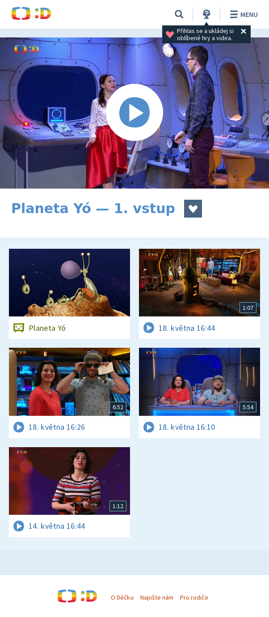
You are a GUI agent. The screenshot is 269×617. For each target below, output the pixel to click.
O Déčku (122, 597)
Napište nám (156, 597)
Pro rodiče (194, 597)
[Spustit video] (134, 113)
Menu (242, 14)
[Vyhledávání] (179, 14)
